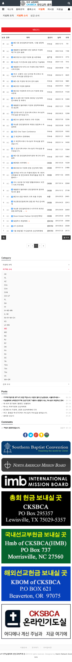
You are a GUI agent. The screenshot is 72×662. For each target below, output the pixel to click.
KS (5, 321)
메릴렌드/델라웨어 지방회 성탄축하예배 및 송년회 (27, 106)
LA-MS (7, 325)
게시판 (50, 9)
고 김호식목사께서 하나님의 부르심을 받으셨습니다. (27, 149)
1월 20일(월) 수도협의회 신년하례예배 (27, 231)
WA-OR (7, 379)
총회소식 (31, 9)
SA (5, 354)
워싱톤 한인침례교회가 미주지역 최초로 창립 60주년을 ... (27, 209)
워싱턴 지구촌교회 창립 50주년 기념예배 (28, 62)
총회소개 (9, 9)
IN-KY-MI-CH (9, 317)
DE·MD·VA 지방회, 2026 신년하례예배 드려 (19, 409)
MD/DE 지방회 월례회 (20, 86)
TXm (6, 365)
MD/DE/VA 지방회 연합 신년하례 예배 (27, 168)
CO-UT (7, 296)
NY (5, 343)
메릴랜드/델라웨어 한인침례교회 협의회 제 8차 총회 (27, 190)
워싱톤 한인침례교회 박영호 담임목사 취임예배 (27, 125)
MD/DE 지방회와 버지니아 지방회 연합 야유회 (27, 92)
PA (5, 350)
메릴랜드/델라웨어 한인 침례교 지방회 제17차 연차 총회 (27, 51)
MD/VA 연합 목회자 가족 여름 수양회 (26, 196)
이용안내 (23, 647)
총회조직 (20, 9)
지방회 (41, 9)
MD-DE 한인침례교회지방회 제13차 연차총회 (28, 156)
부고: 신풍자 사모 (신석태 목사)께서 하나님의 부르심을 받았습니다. (27, 75)
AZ (5, 281)
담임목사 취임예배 (20, 221)
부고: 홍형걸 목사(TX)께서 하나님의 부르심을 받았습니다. (24, 412)
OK (5, 346)
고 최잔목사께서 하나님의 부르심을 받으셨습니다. (27, 142)
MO (5, 332)
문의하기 (35, 647)
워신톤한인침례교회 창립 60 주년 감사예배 (28, 202)
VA (5, 376)
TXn (5, 368)
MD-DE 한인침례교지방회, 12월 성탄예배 (27, 44)
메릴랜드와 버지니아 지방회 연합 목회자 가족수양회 (27, 68)
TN (5, 361)
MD (5, 328)
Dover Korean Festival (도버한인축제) (26, 216)
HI (5, 306)
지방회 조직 (8, 15)
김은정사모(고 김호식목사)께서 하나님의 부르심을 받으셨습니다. (27, 113)
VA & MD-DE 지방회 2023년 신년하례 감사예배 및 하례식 (27, 99)
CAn (5, 288)
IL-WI (6, 314)
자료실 (60, 9)
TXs (5, 372)
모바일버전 (47, 647)
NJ (5, 339)
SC (5, 357)
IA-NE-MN (8, 310)
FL (5, 299)
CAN (6, 292)
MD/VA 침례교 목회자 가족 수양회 (25, 119)
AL (5, 277)
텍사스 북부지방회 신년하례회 (13, 406)
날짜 (59, 37)
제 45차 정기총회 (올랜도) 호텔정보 (16, 403)
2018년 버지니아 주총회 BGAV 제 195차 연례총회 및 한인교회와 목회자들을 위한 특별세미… (27, 175)
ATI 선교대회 (17, 226)
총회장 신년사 (7, 416)
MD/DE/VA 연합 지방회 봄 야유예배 (26, 57)
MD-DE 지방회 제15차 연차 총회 (25, 81)
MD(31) (36, 30)
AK (5, 274)
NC (5, 336)
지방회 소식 (22, 15)
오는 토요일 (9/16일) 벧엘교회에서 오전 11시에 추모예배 (27, 183)
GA (5, 303)
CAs (5, 285)
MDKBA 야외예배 (20, 162)
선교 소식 (35, 15)
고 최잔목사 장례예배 (20, 136)
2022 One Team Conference (23, 131)
